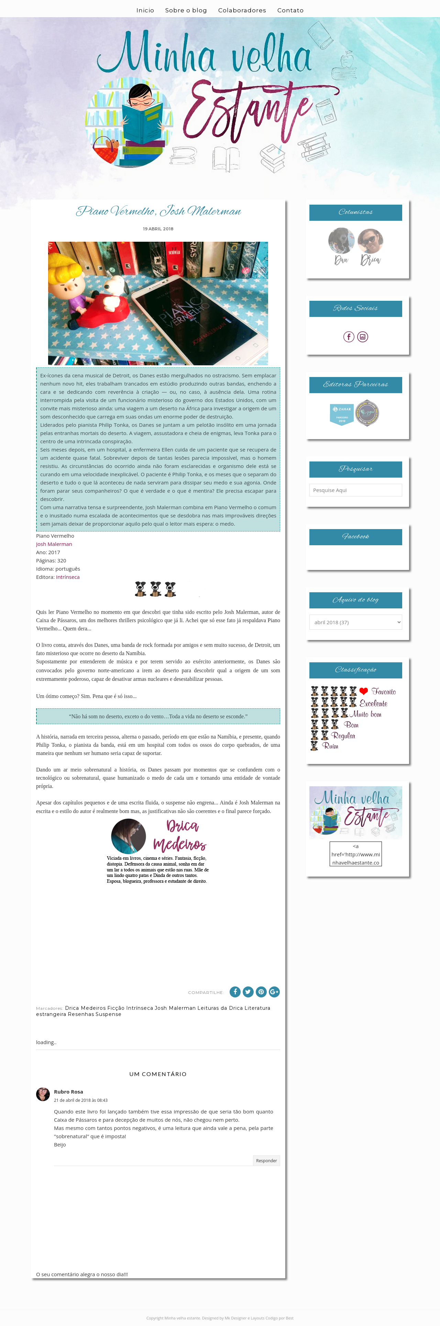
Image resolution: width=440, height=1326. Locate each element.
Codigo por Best (279, 1318)
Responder (266, 1161)
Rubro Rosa (68, 1091)
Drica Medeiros (85, 1008)
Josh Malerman (54, 543)
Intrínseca (68, 576)
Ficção (116, 1008)
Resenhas (81, 1014)
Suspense (109, 1014)
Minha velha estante (182, 1318)
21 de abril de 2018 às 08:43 (81, 1100)
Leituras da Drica (220, 1008)
